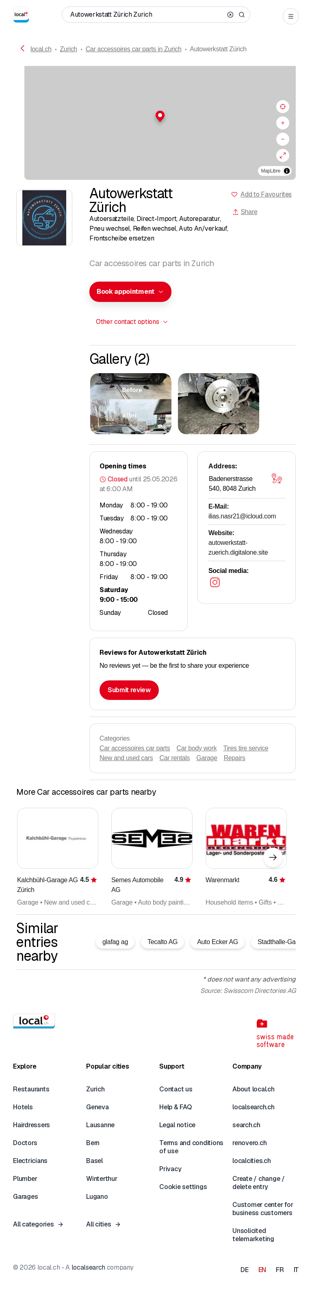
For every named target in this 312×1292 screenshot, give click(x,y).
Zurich (68, 49)
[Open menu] (291, 16)
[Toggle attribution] (287, 171)
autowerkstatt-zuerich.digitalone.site (238, 547)
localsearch (88, 1267)
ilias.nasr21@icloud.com (242, 516)
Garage (206, 757)
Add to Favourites (266, 194)
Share (244, 211)
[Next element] (273, 857)
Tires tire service (245, 748)
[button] (156, 116)
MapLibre (270, 171)
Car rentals (175, 757)
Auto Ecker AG (217, 941)
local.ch (41, 49)
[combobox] (130, 292)
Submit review (129, 690)
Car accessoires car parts (135, 748)
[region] (156, 123)
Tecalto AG (162, 941)
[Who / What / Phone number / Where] (147, 15)
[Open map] (277, 478)
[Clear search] (230, 15)
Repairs (234, 757)
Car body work (196, 748)
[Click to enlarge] (130, 403)
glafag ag (115, 941)
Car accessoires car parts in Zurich (134, 49)
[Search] (242, 15)
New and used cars (126, 757)
